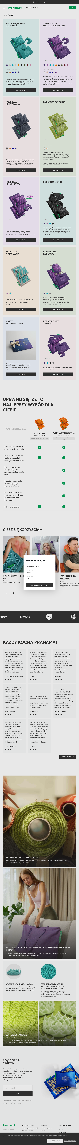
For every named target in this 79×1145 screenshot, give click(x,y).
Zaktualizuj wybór (38, 585)
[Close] (53, 557)
